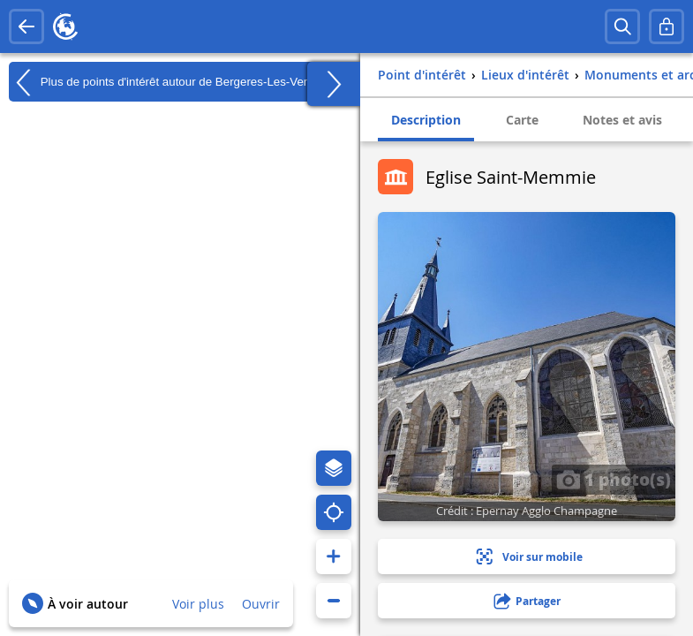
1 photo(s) (613, 478)
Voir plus (198, 603)
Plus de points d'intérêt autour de (166, 82)
